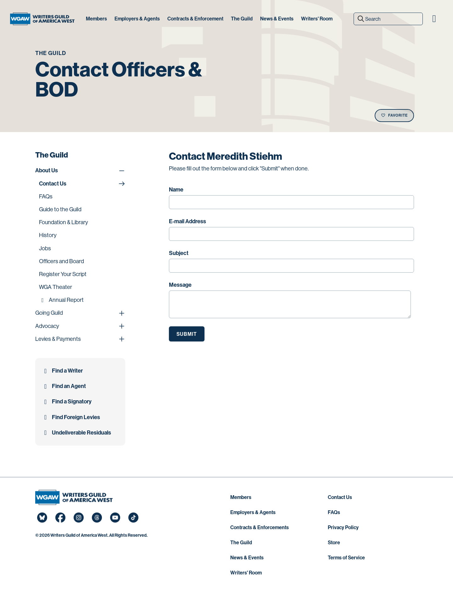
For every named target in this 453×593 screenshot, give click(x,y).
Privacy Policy (343, 527)
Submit (186, 334)
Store (334, 543)
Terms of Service (346, 558)
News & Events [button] (277, 19)
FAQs (334, 512)
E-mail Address (187, 221)
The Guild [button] (242, 19)
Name (176, 189)
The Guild (241, 543)
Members (240, 497)
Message (180, 284)
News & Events (247, 558)
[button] (434, 19)
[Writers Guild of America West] (42, 19)
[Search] (388, 19)
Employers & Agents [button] (137, 19)
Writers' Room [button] (317, 19)
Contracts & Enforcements (259, 527)
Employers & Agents (253, 512)
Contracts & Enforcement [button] (195, 19)
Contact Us (340, 497)
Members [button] (96, 19)
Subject (178, 253)
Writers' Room (246, 573)
